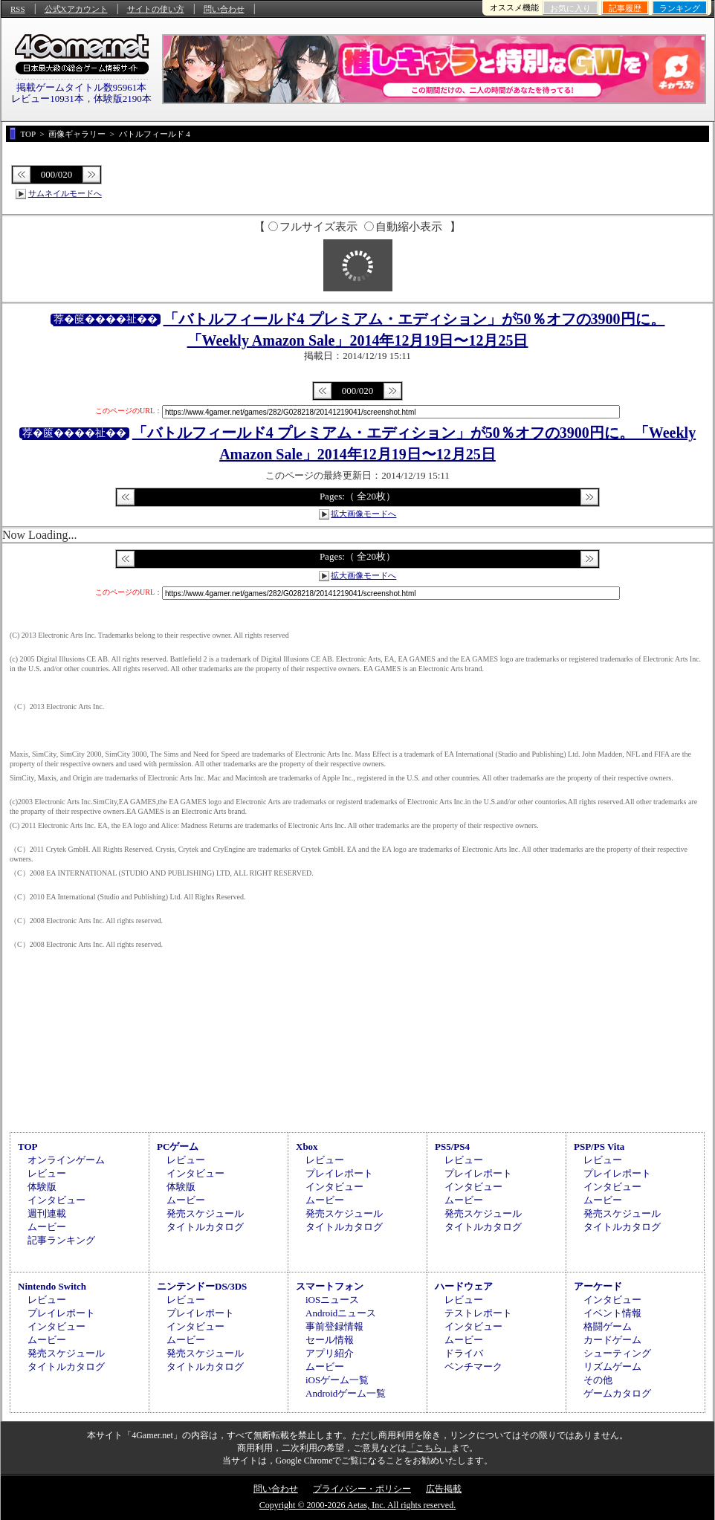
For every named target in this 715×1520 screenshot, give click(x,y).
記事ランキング (61, 1240)
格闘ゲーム (607, 1326)
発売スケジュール (205, 1213)
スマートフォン (329, 1286)
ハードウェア (464, 1286)
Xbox (307, 1146)
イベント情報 (612, 1313)
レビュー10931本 (47, 98)
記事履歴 (625, 8)
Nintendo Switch (52, 1286)
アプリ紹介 (329, 1353)
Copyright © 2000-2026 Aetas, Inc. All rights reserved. (357, 1505)
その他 (597, 1379)
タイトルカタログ (205, 1226)
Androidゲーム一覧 (345, 1393)
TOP (28, 1146)
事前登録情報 (334, 1326)
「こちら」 (429, 1448)
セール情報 (329, 1339)
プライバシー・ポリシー (362, 1489)
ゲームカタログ (617, 1393)
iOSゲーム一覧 (337, 1379)
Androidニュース (340, 1313)
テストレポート (478, 1313)
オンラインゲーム (66, 1159)
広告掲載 (444, 1489)
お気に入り (570, 8)
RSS (17, 8)
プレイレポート (339, 1173)
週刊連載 (47, 1213)
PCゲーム (177, 1146)
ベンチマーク (473, 1366)
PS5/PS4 (452, 1146)
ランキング (679, 8)
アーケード (598, 1286)
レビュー (47, 1173)
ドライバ (463, 1353)
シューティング (617, 1353)
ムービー (47, 1226)
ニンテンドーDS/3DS (202, 1286)
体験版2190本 (123, 98)
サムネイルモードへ (65, 193)
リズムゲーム (612, 1366)
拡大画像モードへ (363, 513)
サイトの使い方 (155, 8)
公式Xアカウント (76, 8)
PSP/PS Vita (599, 1146)
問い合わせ (224, 8)
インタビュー (56, 1200)
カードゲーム (612, 1339)
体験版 (42, 1186)
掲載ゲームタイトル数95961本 (81, 87)
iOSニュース (332, 1299)
